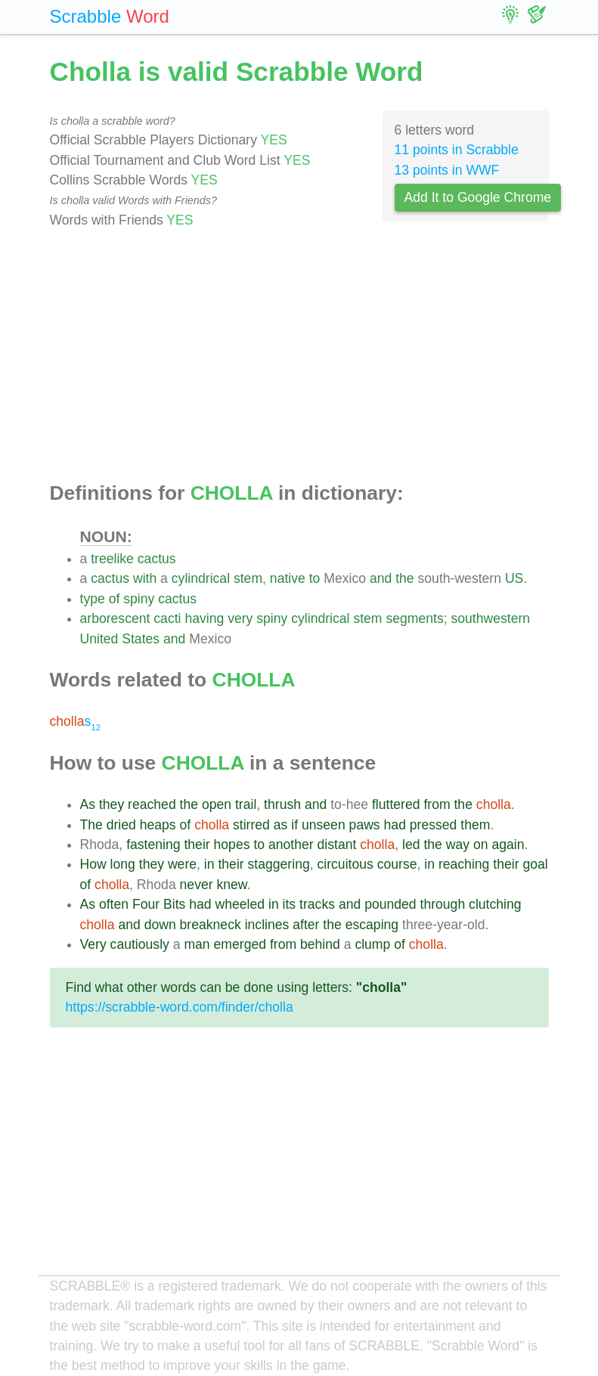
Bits (174, 904)
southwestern (490, 618)
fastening (153, 844)
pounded (390, 904)
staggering (279, 864)
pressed (433, 824)
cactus (157, 558)
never (196, 884)
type (92, 598)
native (287, 578)
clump (372, 944)
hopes (232, 844)
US (514, 578)
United (99, 638)
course (397, 864)
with (144, 578)
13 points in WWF (447, 170)
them (475, 824)
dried (121, 824)
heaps (158, 824)
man (196, 944)
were (182, 864)
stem (248, 578)
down (160, 924)
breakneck (210, 924)
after (306, 924)
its (289, 904)
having (204, 618)
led (411, 844)
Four (146, 904)
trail (245, 804)
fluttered (396, 804)
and (381, 578)
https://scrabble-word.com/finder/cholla (179, 1007)
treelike (112, 558)
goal (534, 864)
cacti (167, 618)
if (294, 824)
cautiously (139, 944)
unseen (323, 824)
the (404, 578)
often (114, 904)
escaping (371, 924)
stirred (251, 824)
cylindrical (201, 578)
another (291, 844)
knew (231, 884)
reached (152, 804)
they (111, 804)
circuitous (345, 864)
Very (93, 944)
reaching (464, 864)
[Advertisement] (299, 356)
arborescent (115, 618)
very (240, 618)
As (88, 804)
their (196, 844)
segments (414, 618)
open (216, 804)
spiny (138, 598)
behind (320, 944)
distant (337, 844)
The (91, 824)
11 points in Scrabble (457, 149)
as (281, 824)
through (443, 904)
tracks (317, 904)
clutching (495, 904)
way (457, 844)
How (93, 864)
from (436, 804)
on (480, 844)
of (114, 598)
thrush (282, 804)
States (141, 638)
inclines (267, 924)
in (209, 864)
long (122, 864)
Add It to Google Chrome (478, 197)
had (395, 824)
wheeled (240, 904)
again (507, 844)
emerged (240, 944)
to (315, 578)
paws (364, 824)
